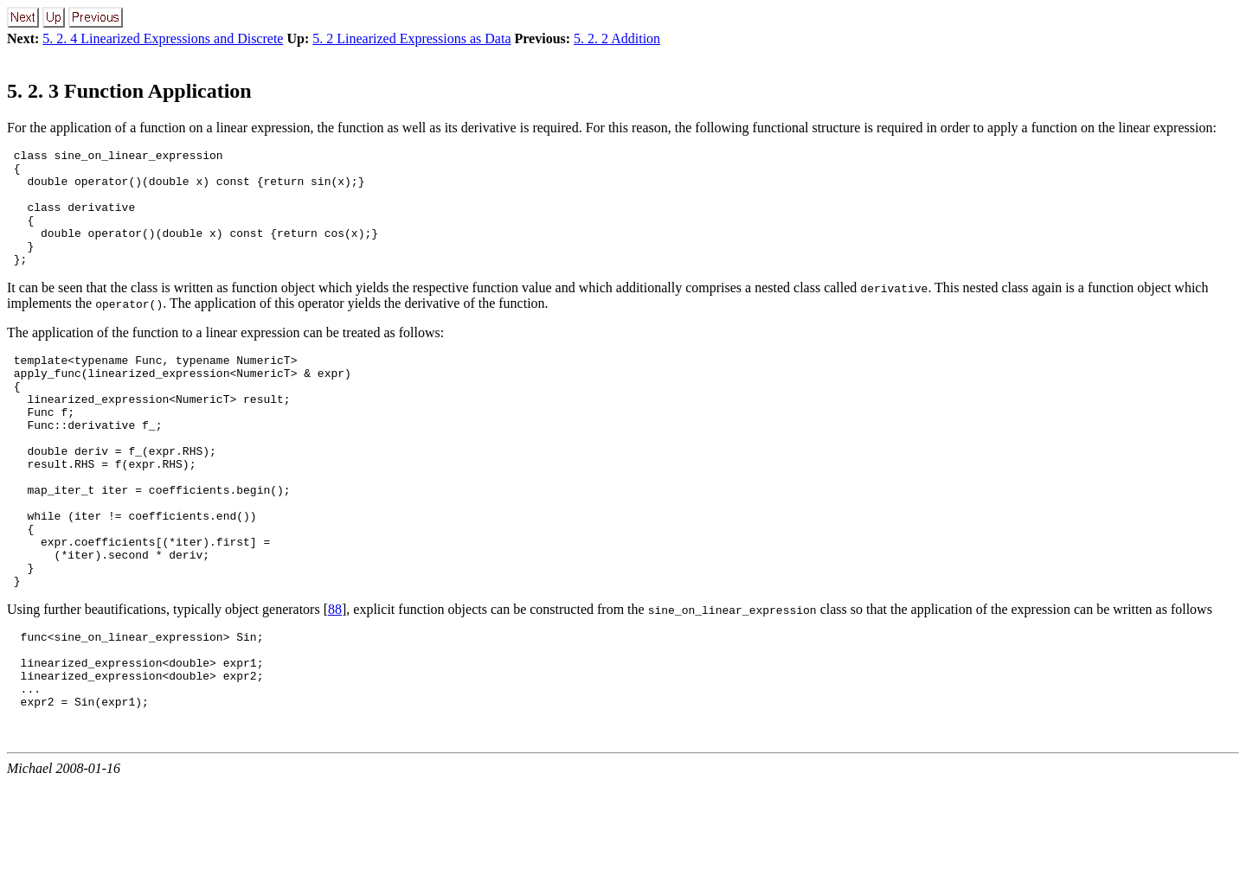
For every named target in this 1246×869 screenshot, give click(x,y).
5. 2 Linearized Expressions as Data (411, 38)
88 (335, 679)
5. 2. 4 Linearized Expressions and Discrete (162, 38)
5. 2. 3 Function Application (129, 91)
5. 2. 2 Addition (617, 38)
